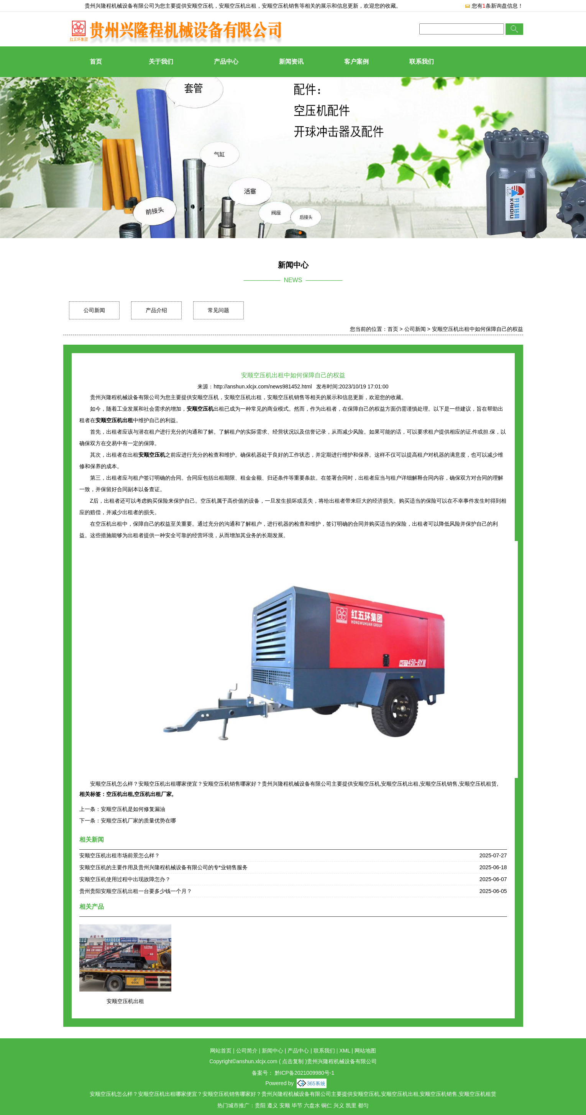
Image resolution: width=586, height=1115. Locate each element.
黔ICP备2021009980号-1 (304, 1073)
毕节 (297, 1105)
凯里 (351, 1105)
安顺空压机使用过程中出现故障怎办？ (125, 879)
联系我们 (421, 61)
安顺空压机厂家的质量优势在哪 (138, 820)
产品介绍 (156, 310)
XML (344, 1051)
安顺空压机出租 (125, 1001)
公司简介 (247, 1051)
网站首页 (220, 1051)
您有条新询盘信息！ (494, 6)
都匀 (363, 1105)
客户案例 (356, 61)
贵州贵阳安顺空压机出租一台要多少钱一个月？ (135, 891)
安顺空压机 (200, 6)
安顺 (284, 1105)
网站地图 (365, 1051)
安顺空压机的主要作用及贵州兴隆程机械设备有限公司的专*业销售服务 (163, 867)
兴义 (338, 1105)
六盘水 (312, 1105)
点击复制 (293, 1061)
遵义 (272, 1105)
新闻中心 (272, 1051)
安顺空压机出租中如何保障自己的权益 (477, 329)
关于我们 (161, 61)
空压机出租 (119, 794)
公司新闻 (94, 310)
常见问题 (218, 310)
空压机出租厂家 (153, 794)
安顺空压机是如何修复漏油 (133, 809)
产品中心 (226, 61)
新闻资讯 (291, 61)
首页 (96, 61)
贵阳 (260, 1105)
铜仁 (326, 1105)
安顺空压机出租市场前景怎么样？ (119, 855)
